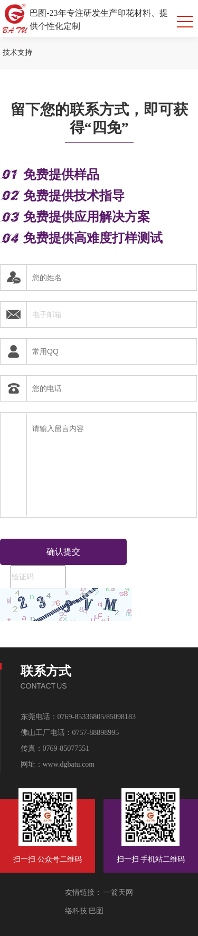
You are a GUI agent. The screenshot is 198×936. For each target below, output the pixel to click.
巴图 (95, 911)
